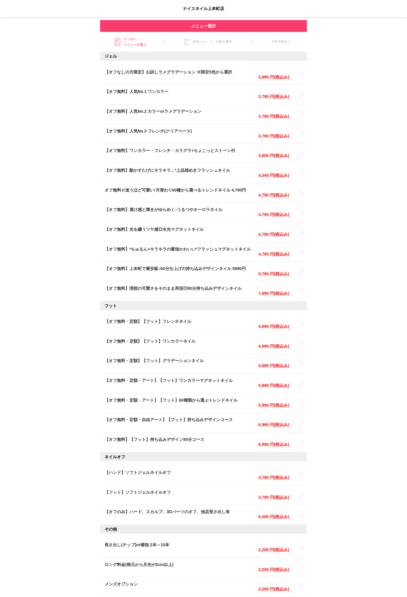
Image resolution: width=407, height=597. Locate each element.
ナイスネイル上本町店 (203, 8)
